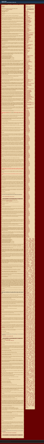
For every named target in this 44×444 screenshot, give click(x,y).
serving (33, 239)
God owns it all (31, 299)
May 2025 (27, 118)
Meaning (27, 63)
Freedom (30, 293)
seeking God (28, 381)
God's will (29, 302)
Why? (31, 402)
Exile (30, 283)
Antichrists (33, 245)
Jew (33, 323)
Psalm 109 (33, 365)
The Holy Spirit (28, 93)
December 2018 (28, 171)
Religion (27, 372)
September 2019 (28, 165)
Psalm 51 (27, 365)
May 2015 (27, 201)
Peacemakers (32, 356)
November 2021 (28, 147)
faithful (30, 238)
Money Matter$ (28, 65)
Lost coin (29, 334)
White (29, 402)
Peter (26, 358)
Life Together (27, 11)
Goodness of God (30, 304)
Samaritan (33, 378)
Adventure (30, 244)
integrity (33, 318)
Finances (27, 290)
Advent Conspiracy (28, 19)
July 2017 (27, 183)
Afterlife (33, 244)
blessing (27, 253)
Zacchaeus (33, 405)
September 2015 (28, 198)
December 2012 (28, 221)
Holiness (27, 312)
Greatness (31, 307)
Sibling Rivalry (32, 383)
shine (29, 383)
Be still (30, 250)
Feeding (29, 288)
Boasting (27, 254)
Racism (27, 77)
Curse (26, 270)
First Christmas (28, 39)
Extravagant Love (28, 35)
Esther (29, 281)
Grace (33, 305)
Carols (27, 27)
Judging (33, 325)
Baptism (33, 249)
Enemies (33, 280)
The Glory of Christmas (29, 91)
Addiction (30, 243)
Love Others (31, 337)
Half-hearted (29, 309)
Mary (4, 196)
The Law (29, 394)
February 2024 (28, 128)
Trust (27, 398)
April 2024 (27, 127)
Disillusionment (28, 276)
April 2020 (27, 160)
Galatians (27, 40)
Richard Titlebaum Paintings (29, 6)
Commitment (27, 261)
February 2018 (28, 178)
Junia (30, 326)
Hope (30, 314)
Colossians (27, 28)
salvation (27, 378)
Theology (33, 395)
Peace (29, 356)
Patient (33, 355)
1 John (27, 13)
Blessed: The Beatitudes (29, 25)
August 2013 (27, 215)
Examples (27, 283)
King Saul (33, 327)
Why (26, 105)
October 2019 (27, 164)
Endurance (30, 280)
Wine (33, 402)
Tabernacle (27, 390)
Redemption (30, 369)
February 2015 (28, 203)
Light (33, 332)
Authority (27, 249)
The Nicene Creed (28, 95)
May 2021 (27, 151)
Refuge (27, 370)
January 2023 (27, 137)
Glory (29, 298)
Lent (31, 330)
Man (33, 338)
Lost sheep (32, 334)
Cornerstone (30, 267)
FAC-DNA (27, 36)
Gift (31, 296)
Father (27, 287)
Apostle (33, 246)
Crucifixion (30, 269)
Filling (33, 289)
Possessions (31, 359)
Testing (31, 392)
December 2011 (28, 229)
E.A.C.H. (30, 278)
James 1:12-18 (28, 320)
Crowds (27, 269)
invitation (27, 319)
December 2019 (28, 163)
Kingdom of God (31, 328)
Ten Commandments (14, 432)
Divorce (30, 277)
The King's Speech (28, 94)
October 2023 (27, 131)
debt (26, 271)
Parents (8, 432)
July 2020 (27, 158)
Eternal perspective (28, 282)
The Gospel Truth (28, 92)
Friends (33, 293)
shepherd (27, 383)
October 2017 (27, 181)
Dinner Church (28, 30)
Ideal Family (27, 51)
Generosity (27, 295)
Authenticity (32, 248)
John (26, 54)
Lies (33, 330)
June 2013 (27, 217)
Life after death (30, 331)
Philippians (27, 71)
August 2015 (27, 199)
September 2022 (28, 140)
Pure (30, 366)
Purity (33, 366)
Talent (30, 390)
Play (33, 358)
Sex (29, 382)
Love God (32, 335)
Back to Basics (28, 23)
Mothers (8, 196)
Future (33, 294)
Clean (29, 260)
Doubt (32, 277)
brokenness (27, 256)
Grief (33, 307)
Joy (29, 325)
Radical (27, 78)
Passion (27, 355)
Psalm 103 (30, 365)
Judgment (27, 326)
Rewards (27, 376)
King (27, 327)
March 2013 (27, 219)
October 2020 (27, 156)
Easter (33, 278)
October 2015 (27, 197)
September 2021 (28, 148)
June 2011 (27, 233)
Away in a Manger (28, 22)
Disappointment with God (30, 274)
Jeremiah (30, 322)
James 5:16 (27, 322)
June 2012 (27, 225)
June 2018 (27, 175)
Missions (27, 346)
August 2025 (27, 116)
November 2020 (28, 155)
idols (33, 316)
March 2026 (27, 111)
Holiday (9, 340)
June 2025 (27, 117)
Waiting (27, 401)
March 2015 (27, 202)
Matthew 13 (27, 62)
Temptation (27, 87)
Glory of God (32, 298)
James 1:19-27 (32, 320)
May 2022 (27, 143)
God (28, 299)
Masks (30, 340)
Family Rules (27, 38)
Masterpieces (33, 340)
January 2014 (27, 212)
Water (29, 401)
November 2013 (28, 213)
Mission (33, 345)
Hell (26, 49)
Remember (32, 372)
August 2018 (27, 174)
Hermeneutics (29, 311)
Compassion (32, 263)
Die (30, 273)
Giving (27, 297)
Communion (28, 262)
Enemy (27, 281)
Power (27, 360)
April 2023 (27, 135)
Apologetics (30, 246)
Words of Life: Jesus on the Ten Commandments (29, 107)
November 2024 (28, 122)
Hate (31, 309)
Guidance (33, 308)
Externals (27, 285)
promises (30, 363)
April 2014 (27, 210)
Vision (27, 101)
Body (29, 254)
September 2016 (28, 190)
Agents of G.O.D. (28, 20)
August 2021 (27, 149)
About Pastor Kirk (28, 7)
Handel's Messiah (28, 48)
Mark (26, 59)
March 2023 (27, 136)
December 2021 (28, 146)
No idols (30, 351)
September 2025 (28, 115)
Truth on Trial (27, 100)
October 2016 (27, 189)
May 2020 (27, 159)
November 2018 (28, 172)
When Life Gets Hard (28, 104)
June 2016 (27, 192)
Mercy (33, 344)
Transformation (32, 396)
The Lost (32, 394)
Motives (27, 348)
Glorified (27, 41)
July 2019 (27, 166)
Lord (31, 333)
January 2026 (27, 112)
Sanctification (28, 379)
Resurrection (27, 80)
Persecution (27, 357)
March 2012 (27, 227)
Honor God (27, 314)
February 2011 (27, 236)
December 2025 (28, 113)
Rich (29, 376)
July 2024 (27, 125)
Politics (27, 72)
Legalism (29, 330)
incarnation (33, 317)
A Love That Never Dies (29, 18)
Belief (27, 251)
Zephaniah (27, 406)
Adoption (33, 243)
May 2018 (27, 176)
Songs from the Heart (28, 84)
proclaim (33, 362)
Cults (33, 269)
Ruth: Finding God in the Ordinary (30, 83)
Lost (26, 334)
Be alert (27, 250)
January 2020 (27, 162)
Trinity (33, 397)
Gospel (27, 46)
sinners (29, 240)
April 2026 (27, 110)
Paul (26, 356)
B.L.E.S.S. (30, 249)
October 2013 (27, 214)
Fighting (31, 289)
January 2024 (27, 129)
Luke (33, 337)
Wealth (31, 401)
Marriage (29, 339)
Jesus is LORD (31, 323)
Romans (27, 82)
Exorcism (27, 284)
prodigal (27, 363)
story (33, 387)
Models (33, 346)
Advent (27, 244)
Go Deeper (27, 42)
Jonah (33, 324)
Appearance (27, 247)
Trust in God (30, 398)
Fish (33, 290)
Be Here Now (27, 24)
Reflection (33, 369)
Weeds (33, 401)
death (33, 270)
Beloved (33, 251)
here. (21, 194)
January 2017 (27, 187)
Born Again (27, 255)
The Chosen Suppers (28, 90)
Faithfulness (28, 286)
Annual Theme (28, 245)
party (33, 354)
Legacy (27, 330)
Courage (33, 267)
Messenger (27, 64)
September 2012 (28, 223)
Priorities (30, 362)
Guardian (30, 308)
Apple (30, 247)
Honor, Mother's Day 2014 (6, 339)
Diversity (27, 277)
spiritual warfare (28, 386)
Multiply (31, 348)
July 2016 (27, 191)
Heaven (27, 310)
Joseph (27, 325)
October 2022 (27, 139)
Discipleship (27, 31)
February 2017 (28, 186)
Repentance (27, 239)
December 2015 (28, 196)
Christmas (27, 259)
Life (26, 331)
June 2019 (27, 167)
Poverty (33, 359)
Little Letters (27, 57)
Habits (26, 309)
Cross (33, 268)
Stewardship (27, 387)
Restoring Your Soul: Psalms (29, 79)
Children (33, 257)
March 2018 (27, 177)
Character (27, 257)
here (5, 334)
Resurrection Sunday (28, 81)
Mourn (29, 348)
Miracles (30, 345)
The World (29, 395)
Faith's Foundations (28, 37)
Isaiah (30, 319)
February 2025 (28, 120)
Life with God (30, 332)
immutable (27, 317)
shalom (31, 382)
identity (27, 316)
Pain (29, 353)
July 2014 (27, 208)
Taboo (27, 86)
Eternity (33, 282)
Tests (33, 392)
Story (31, 387)
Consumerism (27, 29)
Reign (29, 370)
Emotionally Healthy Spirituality (30, 32)
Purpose (27, 367)
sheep (33, 382)
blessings (30, 253)
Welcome (27, 402)
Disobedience (32, 276)
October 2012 (27, 222)
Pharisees (29, 358)
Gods (28, 303)
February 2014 (28, 211)
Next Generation (31, 350)
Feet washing (32, 288)
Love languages (28, 336)
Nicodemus (27, 351)
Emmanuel (27, 279)
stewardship (32, 240)
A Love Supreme (28, 17)
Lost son (27, 335)
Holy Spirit (32, 312)
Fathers (6, 432)
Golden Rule (30, 303)
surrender (6, 196)
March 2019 (27, 169)
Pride (30, 361)
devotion (11, 196)
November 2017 (28, 180)
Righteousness (32, 376)
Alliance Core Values (28, 21)
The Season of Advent (28, 98)
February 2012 (28, 228)
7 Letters (27, 16)
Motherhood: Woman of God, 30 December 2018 (9, 8)
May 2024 (27, 126)
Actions (30, 242)
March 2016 (27, 194)
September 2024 (28, 123)
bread (33, 255)
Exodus (33, 283)
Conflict (33, 264)
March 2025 (27, 119)
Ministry (27, 345)
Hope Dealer (32, 314)
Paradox (27, 354)
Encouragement (31, 279)
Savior (33, 380)
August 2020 (27, 157)
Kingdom (27, 328)
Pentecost (27, 70)
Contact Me (9, 441)
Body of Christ (32, 254)
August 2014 (27, 207)
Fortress (33, 292)
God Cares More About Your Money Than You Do (29, 45)
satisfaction (27, 380)
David (31, 270)
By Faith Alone (28, 26)
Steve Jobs (33, 386)
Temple (33, 390)
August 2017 (27, 182)
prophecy (32, 363)
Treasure (27, 397)
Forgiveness (28, 292)
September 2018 (28, 173)
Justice (33, 326)
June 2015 (27, 200)
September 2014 (28, 206)
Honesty (31, 313)
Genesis (31, 295)
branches (31, 255)
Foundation (27, 293)
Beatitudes (33, 250)
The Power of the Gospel (29, 96)
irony (29, 319)
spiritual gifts (31, 385)
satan (33, 379)
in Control (30, 317)
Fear (26, 288)
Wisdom (27, 403)
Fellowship (27, 289)
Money (27, 347)
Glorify (27, 298)
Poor (28, 359)
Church (31, 259)
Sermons (7, 9)
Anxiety (27, 246)
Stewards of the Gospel (28, 85)
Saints (33, 377)
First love (30, 290)
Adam (27, 243)
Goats (26, 299)
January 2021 (27, 154)
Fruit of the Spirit (28, 294)
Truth (33, 398)
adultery (27, 238)
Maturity (30, 342)
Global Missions (31, 297)
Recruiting (27, 369)
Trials (30, 397)
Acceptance (27, 242)
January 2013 (27, 220)
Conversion (31, 266)
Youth (29, 405)
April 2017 (27, 185)
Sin (28, 384)
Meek (31, 343)
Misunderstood (30, 346)
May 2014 (27, 209)
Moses (30, 347)
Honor (33, 313)
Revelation (32, 375)
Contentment (28, 266)
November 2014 (28, 205)
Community (32, 262)
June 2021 (27, 150)
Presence (27, 361)
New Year (13, 196)
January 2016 (27, 195)
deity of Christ (32, 271)
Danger (29, 270)
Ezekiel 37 (30, 285)
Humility (27, 315)
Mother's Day (12, 340)
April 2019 (27, 168)
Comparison (27, 263)
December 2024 (28, 121)
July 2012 (27, 224)
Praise (27, 73)
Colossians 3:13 (32, 260)
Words (27, 106)
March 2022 (27, 144)
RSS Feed (27, 407)
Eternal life (32, 281)
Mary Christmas (10, 9)
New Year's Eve (28, 67)
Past (29, 355)
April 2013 (27, 218)
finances (33, 238)
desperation (32, 272)
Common (33, 261)
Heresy (27, 311)
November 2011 (28, 230)
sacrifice (31, 239)
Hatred (33, 309)
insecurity (30, 318)
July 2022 (27, 141)
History (33, 311)
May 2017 (27, 184)
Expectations (32, 284)
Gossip (27, 305)
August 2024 (27, 124)
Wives (31, 403)
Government (29, 305)
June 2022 (27, 142)
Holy (30, 312)
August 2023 (27, 132)
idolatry (30, 316)
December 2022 (28, 138)
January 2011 (27, 237)
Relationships (32, 371)
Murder (33, 348)
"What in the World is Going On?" (30, 12)
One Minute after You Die (29, 68)
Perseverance (32, 357)
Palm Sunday (27, 69)
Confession (27, 264)
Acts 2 (33, 242)
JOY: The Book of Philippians (29, 55)
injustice (27, 318)
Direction (33, 273)
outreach (27, 353)
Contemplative (32, 265)
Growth (27, 308)
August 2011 (27, 232)
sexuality (27, 240)
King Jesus (29, 327)
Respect (10, 432)
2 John (27, 14)
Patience (31, 355)
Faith (33, 285)
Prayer (27, 74)
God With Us (30, 300)
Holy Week (27, 313)
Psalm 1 (27, 75)
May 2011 (27, 234)
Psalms (27, 76)
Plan (31, 358)
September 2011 (28, 231)
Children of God (28, 258)
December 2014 (28, 204)
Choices (33, 258)
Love (26, 58)
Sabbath (27, 377)
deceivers (29, 271)
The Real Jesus (28, 97)
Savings (30, 380)
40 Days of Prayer (28, 15)
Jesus (26, 53)
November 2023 (28, 130)
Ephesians (27, 33)
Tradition (27, 396)
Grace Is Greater (28, 47)
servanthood (32, 381)
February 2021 (28, 153)
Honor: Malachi (28, 50)
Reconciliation (32, 368)
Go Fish (27, 10)
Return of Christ (28, 375)
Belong (30, 251)
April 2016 (27, 193)
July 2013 (27, 216)
